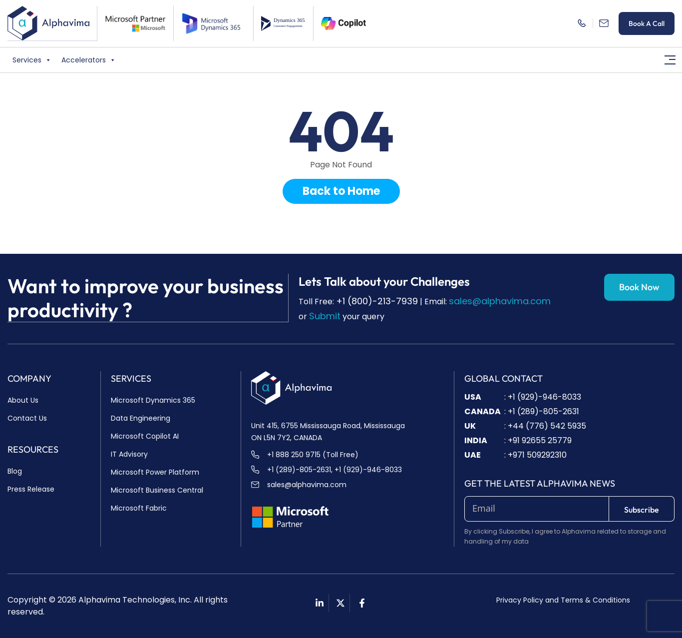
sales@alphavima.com (500, 301)
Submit (325, 316)
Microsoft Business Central (157, 490)
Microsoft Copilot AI (145, 436)
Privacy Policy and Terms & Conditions (563, 600)
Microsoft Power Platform (155, 472)
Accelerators (88, 59)
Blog (14, 471)
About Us (22, 400)
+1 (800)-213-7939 (377, 301)
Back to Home (341, 191)
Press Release (30, 489)
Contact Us (27, 418)
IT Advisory (129, 454)
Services (31, 59)
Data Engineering (140, 418)
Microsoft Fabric (139, 508)
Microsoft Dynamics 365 (153, 400)
